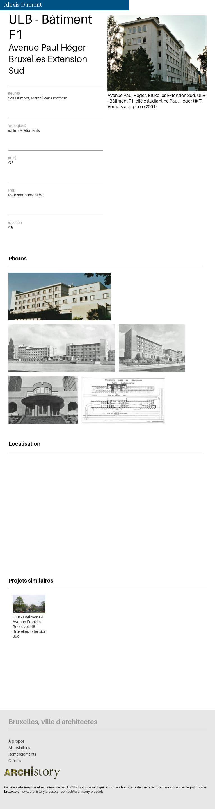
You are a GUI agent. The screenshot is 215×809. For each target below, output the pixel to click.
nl (69, 10)
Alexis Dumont (16, 98)
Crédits (14, 760)
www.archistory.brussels (40, 791)
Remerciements (22, 754)
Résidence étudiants (22, 130)
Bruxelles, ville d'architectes (52, 722)
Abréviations (19, 747)
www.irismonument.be (24, 194)
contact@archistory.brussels (82, 791)
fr (61, 10)
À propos (16, 741)
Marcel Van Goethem (49, 98)
